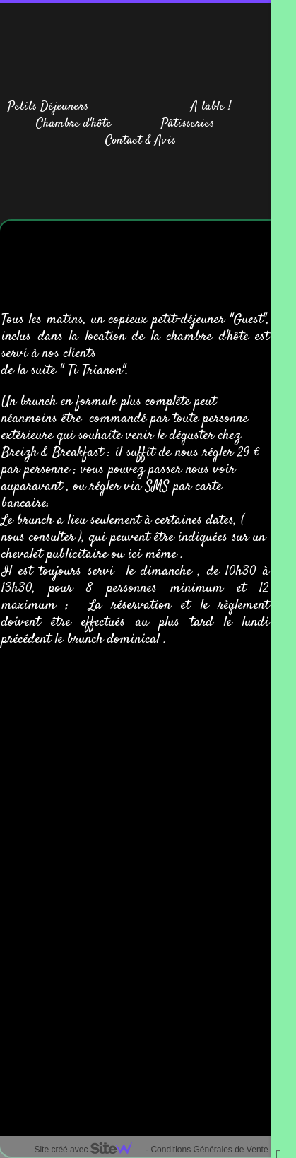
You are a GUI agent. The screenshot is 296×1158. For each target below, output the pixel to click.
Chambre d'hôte (74, 124)
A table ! (211, 107)
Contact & (128, 140)
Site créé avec (88, 1149)
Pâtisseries (187, 124)
